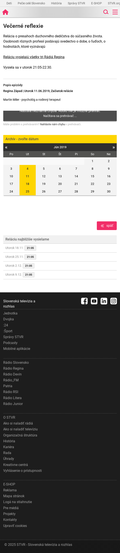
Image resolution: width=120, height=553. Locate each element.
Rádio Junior (13, 404)
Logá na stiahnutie (17, 502)
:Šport (7, 331)
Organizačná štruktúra (20, 435)
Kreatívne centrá (15, 465)
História (56, 3)
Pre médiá (11, 508)
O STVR (9, 417)
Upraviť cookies (15, 526)
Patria (7, 386)
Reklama (10, 490)
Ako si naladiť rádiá (18, 423)
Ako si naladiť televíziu (20, 429)
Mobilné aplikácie (16, 349)
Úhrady (8, 459)
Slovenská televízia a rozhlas (19, 303)
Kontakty (10, 520)
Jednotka (10, 313)
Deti (9, 3)
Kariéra (8, 447)
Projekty (9, 514)
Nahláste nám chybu (52, 124)
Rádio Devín (12, 374)
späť (106, 226)
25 (27, 191)
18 (27, 184)
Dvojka (8, 319)
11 (27, 176)
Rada (7, 453)
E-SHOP (96, 3)
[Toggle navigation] (115, 12)
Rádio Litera (12, 398)
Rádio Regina (13, 368)
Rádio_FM (11, 380)
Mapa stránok (13, 496)
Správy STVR (77, 3)
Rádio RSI (10, 392)
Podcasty (10, 343)
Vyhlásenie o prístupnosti (22, 471)
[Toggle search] (105, 12)
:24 (5, 325)
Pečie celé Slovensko (32, 3)
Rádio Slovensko (16, 362)
